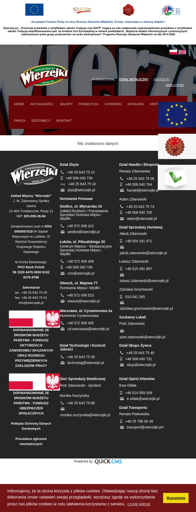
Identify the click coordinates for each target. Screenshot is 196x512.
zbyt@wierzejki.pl (81, 190)
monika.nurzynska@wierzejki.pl (85, 415)
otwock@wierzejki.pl (84, 301)
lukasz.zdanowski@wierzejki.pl (144, 281)
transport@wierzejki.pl (144, 427)
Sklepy (66, 104)
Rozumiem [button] (176, 498)
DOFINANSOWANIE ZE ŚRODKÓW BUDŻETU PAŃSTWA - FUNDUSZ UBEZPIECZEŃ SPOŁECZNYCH (31, 403)
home (19, 104)
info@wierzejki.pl (31, 303)
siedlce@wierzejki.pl (84, 232)
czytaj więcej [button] (138, 504)
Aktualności (42, 104)
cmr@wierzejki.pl (81, 273)
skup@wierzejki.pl (141, 365)
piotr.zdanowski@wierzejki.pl (142, 337)
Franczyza (89, 104)
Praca (19, 121)
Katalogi (136, 104)
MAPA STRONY (175, 85)
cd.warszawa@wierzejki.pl (88, 329)
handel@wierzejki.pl (143, 190)
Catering (113, 104)
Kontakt (64, 121)
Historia (157, 104)
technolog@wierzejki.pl (86, 363)
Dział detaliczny (134, 79)
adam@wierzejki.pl (142, 219)
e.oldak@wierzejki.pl (143, 399)
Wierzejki (161, 79)
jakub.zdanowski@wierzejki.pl (143, 253)
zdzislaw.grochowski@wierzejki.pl (146, 308)
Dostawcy (41, 121)
